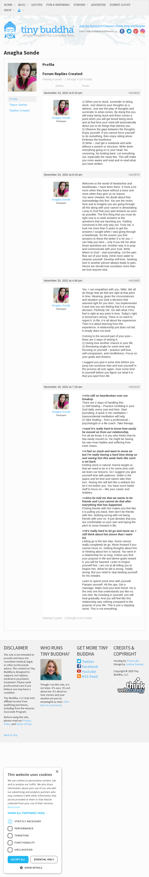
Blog (21, 5)
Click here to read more (54, 703)
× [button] (57, 771)
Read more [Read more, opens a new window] (14, 807)
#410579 (134, 174)
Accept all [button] (18, 859)
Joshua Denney (135, 664)
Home (8, 5)
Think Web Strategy (129, 685)
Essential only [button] (44, 859)
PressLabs (133, 660)
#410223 (134, 386)
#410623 (134, 92)
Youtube (89, 671)
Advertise (98, 5)
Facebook (90, 666)
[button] (32, 813)
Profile (13, 99)
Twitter (88, 661)
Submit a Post (120, 5)
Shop (7, 10)
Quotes (37, 5)
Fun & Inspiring (58, 5)
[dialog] (32, 820)
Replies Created (19, 110)
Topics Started (18, 104)
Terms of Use (24, 724)
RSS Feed (90, 676)
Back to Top (10, 735)
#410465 (134, 280)
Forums (79, 5)
